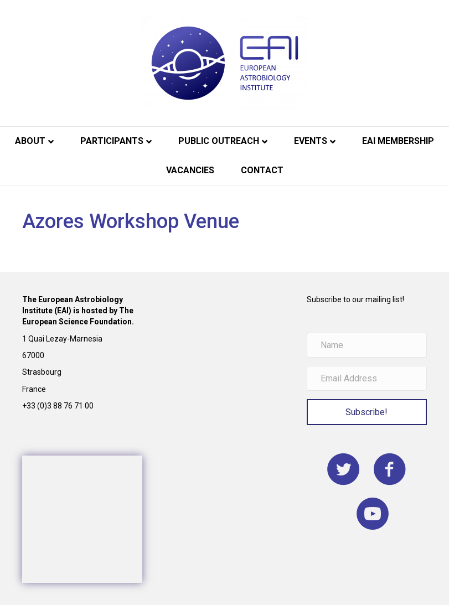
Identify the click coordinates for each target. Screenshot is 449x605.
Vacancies (190, 170)
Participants (111, 141)
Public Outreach (218, 141)
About (30, 141)
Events (310, 141)
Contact (262, 170)
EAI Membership (398, 141)
